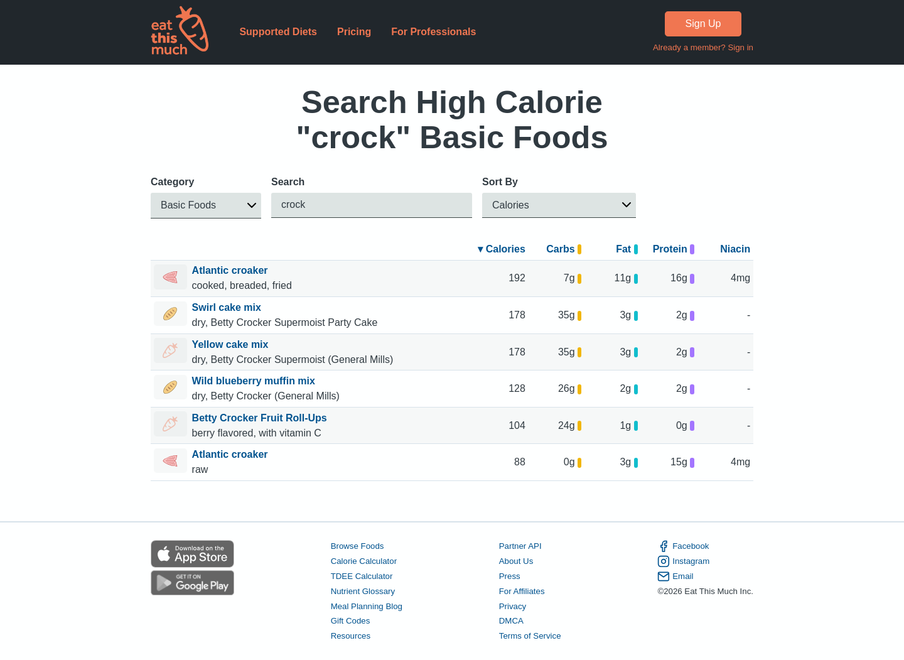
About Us (516, 561)
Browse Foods (357, 546)
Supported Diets (278, 31)
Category (172, 181)
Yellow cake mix (231, 344)
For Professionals (433, 31)
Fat (627, 249)
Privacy (513, 606)
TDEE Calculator (362, 576)
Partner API (520, 546)
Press (509, 576)
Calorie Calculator (364, 561)
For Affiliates (522, 591)
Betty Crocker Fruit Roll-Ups (261, 418)
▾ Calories (501, 249)
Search (287, 181)
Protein (673, 249)
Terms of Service (530, 636)
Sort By (500, 181)
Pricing (354, 31)
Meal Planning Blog (366, 606)
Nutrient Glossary (363, 591)
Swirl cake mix (228, 307)
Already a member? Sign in (703, 47)
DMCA (511, 621)
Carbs (563, 249)
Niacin (735, 249)
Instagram (683, 561)
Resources (350, 636)
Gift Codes (350, 621)
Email (675, 576)
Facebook (683, 546)
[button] (206, 206)
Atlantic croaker (231, 270)
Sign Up (703, 23)
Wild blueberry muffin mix (255, 381)
